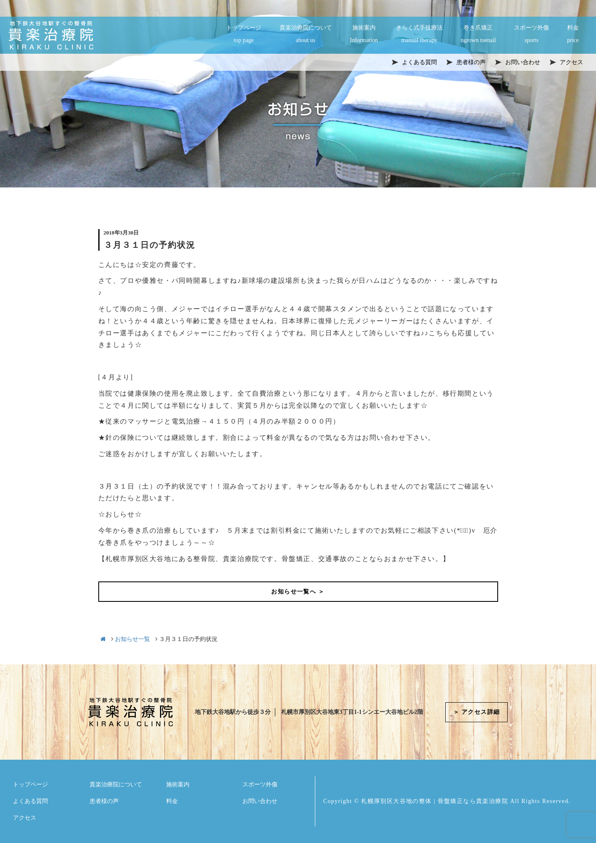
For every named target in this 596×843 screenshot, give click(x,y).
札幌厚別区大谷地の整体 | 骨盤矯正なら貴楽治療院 (434, 801)
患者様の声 (104, 801)
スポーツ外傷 (531, 35)
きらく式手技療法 (419, 35)
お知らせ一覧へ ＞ (297, 592)
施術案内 (364, 35)
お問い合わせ (259, 801)
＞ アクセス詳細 (476, 712)
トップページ (243, 35)
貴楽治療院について (305, 35)
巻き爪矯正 (478, 35)
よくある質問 (30, 801)
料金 (573, 35)
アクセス (24, 818)
